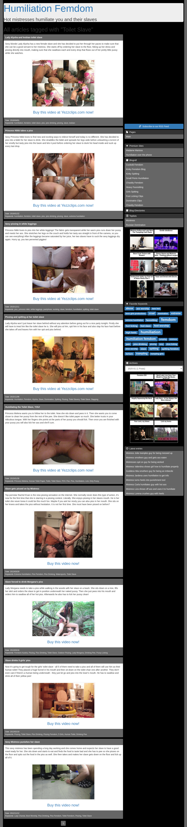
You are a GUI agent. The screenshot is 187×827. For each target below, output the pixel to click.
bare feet (156, 309)
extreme (176, 313)
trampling (141, 353)
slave (66, 123)
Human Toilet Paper (37, 481)
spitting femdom (170, 348)
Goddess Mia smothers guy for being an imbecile (149, 471)
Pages (131, 132)
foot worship (161, 325)
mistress (173, 339)
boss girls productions (136, 313)
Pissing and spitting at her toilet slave (24, 317)
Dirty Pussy (94, 481)
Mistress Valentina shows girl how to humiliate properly (152, 466)
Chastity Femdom (134, 182)
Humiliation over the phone (139, 155)
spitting (86, 309)
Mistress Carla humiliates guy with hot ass (146, 484)
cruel (152, 313)
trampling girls (157, 354)
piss (43, 123)
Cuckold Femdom (134, 165)
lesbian (72, 123)
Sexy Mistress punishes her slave (22, 742)
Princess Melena (21, 481)
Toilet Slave (85, 399)
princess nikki (24, 309)
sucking (56, 309)
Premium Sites (135, 146)
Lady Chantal (19, 816)
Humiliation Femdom (48, 8)
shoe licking (171, 344)
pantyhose (47, 309)
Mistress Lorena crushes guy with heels (145, 493)
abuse (129, 308)
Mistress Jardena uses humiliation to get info (147, 475)
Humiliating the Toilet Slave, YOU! (22, 407)
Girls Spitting (132, 191)
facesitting (151, 320)
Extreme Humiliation (22, 574)
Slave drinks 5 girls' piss (18, 660)
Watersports (61, 574)
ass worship (142, 308)
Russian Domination (135, 225)
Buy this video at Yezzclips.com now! (63, 112)
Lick (87, 481)
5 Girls (61, 734)
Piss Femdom (37, 574)
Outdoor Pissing (64, 653)
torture (129, 353)
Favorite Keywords (136, 304)
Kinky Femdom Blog (135, 169)
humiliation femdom (141, 338)
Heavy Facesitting (134, 187)
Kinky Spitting (132, 173)
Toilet (48, 481)
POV (63, 481)
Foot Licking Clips (134, 196)
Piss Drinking (49, 574)
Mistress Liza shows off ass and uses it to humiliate (150, 489)
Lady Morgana (78, 653)
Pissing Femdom (50, 734)
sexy (161, 344)
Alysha (35, 399)
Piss (72, 481)
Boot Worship (31, 816)
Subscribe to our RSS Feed (154, 126)
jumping (163, 339)
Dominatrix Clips (134, 200)
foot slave (146, 326)
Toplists (131, 216)
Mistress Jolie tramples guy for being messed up (149, 453)
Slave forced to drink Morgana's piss (24, 582)
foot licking (131, 326)
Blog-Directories (135, 210)
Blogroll (131, 160)
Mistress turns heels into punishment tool (145, 480)
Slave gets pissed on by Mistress (22, 488)
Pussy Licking (102, 653)
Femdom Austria (21, 653)
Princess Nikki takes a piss (19, 130)
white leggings (36, 309)
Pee (68, 481)
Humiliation (79, 481)
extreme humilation (77, 216)
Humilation (18, 399)
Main (128, 136)
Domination (49, 399)
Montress (130, 220)
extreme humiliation (134, 320)
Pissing (65, 399)
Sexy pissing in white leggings (21, 224)
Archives (132, 363)
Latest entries (134, 448)
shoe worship (132, 349)
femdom (27, 123)
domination (163, 313)
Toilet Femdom (68, 816)
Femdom (27, 399)
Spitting (58, 399)
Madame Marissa (134, 150)
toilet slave (36, 123)
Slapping (94, 399)
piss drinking (51, 123)
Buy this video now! (63, 563)
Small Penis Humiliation (137, 178)
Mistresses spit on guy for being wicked (145, 462)
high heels (131, 332)
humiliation (18, 123)
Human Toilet (70, 734)
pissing (60, 123)
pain (128, 344)
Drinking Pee (90, 653)
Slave (41, 399)
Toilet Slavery (74, 399)
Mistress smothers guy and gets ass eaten (146, 457)
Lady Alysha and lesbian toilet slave (23, 37)
